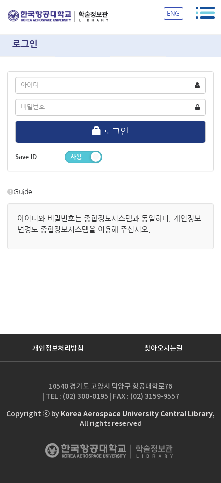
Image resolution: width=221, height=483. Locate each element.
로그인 (110, 131)
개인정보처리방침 (58, 348)
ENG (173, 13)
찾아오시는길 (163, 348)
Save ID (26, 157)
